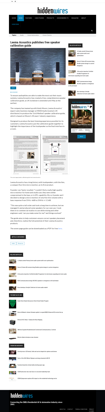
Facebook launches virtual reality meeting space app (31, 365)
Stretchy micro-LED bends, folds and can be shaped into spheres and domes (37, 351)
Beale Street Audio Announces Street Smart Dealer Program (33, 301)
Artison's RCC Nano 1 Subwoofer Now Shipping (30, 320)
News (21, 18)
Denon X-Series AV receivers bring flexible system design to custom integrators (38, 267)
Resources (20, 243)
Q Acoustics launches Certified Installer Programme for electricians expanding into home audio (42, 274)
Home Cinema (47, 35)
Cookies (91, 411)
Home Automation (33, 35)
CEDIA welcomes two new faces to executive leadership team (34, 372)
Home (14, 18)
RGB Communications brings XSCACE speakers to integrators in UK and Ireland (38, 281)
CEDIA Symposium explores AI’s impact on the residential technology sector (37, 378)
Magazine (75, 18)
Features (28, 18)
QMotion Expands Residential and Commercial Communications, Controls (37, 330)
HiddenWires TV (63, 18)
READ (81, 136)
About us (62, 409)
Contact (70, 409)
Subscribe (15, 24)
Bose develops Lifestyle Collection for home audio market (33, 287)
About (83, 18)
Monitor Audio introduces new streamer (28, 337)
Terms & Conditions (81, 409)
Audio (22, 35)
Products (50, 18)
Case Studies (39, 18)
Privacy (91, 409)
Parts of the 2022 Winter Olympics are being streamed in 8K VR (34, 358)
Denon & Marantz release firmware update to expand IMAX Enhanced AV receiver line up (40, 312)
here (60, 228)
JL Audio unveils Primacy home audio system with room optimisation (35, 260)
